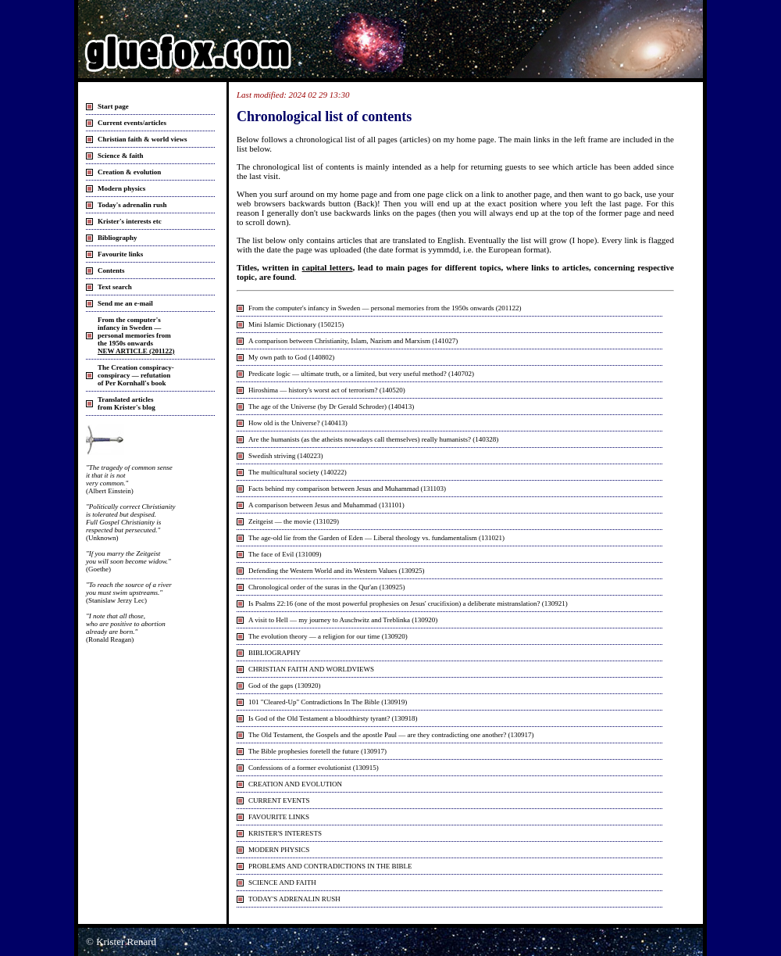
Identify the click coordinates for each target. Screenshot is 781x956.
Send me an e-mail (125, 303)
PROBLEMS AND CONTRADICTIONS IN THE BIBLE (330, 866)
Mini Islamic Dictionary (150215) (296, 324)
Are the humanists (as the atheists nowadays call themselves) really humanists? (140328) (373, 439)
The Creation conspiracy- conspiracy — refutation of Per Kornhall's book (136, 375)
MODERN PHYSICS (278, 850)
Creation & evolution (129, 172)
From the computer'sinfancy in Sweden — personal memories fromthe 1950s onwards (136, 335)
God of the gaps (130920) (284, 685)
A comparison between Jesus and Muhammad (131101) (326, 505)
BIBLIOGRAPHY (274, 653)
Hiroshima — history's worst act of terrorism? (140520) (326, 390)
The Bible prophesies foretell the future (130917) (317, 751)
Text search (115, 287)
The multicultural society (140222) (297, 472)
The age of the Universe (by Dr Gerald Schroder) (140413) (331, 406)
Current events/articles (132, 123)
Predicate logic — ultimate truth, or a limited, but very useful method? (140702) (361, 374)
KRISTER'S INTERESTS (285, 833)
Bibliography (117, 238)
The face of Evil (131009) (284, 554)
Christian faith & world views (142, 139)
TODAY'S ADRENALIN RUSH (294, 899)
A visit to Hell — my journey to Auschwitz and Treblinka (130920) (342, 620)
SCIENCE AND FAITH (282, 882)
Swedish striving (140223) (285, 456)
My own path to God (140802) (291, 357)
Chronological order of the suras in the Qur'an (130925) (326, 587)
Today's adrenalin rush (132, 205)
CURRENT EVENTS (279, 800)
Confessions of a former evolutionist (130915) (313, 768)
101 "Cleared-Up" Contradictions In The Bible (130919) (327, 702)
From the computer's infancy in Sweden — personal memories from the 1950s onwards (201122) (384, 308)
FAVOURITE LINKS (278, 817)
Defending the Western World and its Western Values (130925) (336, 571)
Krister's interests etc (130, 221)
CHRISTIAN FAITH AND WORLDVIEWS (311, 669)
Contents (111, 270)
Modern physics (121, 188)
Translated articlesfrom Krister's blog (126, 403)
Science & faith (121, 155)
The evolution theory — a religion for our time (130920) (328, 636)
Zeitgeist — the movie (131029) (293, 521)
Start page (113, 106)
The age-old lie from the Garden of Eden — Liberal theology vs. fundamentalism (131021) (376, 538)
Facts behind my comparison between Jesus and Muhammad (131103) (347, 488)
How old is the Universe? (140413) (298, 423)
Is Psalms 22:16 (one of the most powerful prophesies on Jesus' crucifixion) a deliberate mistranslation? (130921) (408, 603)
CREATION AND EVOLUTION (295, 784)
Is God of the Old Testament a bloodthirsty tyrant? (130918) (332, 718)
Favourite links (120, 254)
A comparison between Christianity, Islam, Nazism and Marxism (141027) (353, 341)
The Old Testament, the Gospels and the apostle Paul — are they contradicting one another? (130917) (391, 735)
